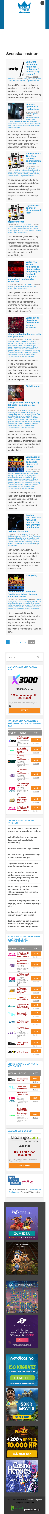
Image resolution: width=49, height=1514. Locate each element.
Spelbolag (36, 351)
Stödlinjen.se (35, 1189)
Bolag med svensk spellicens (18, 341)
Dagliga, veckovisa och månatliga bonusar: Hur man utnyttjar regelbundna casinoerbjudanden (23, 923)
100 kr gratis (32, 114)
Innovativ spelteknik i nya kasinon (32, 106)
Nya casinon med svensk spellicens (25, 172)
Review (24, 710)
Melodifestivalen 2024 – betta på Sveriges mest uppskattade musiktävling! (23, 840)
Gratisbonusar (17, 345)
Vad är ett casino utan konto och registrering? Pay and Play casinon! (33, 68)
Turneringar (18, 544)
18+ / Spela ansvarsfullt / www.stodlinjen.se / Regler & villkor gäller (23, 764)
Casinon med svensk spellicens (18, 121)
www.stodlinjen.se (35, 1500)
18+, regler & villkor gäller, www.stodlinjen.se (23, 703)
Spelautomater (34, 174)
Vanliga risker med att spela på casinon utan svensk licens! (33, 462)
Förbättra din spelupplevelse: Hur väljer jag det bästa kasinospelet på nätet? (24, 903)
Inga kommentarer (33, 81)
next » (31, 642)
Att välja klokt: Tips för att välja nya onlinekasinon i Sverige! (33, 158)
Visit (36, 740)
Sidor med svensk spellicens (17, 125)
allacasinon (11, 79)
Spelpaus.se (14, 1192)
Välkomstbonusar (14, 356)
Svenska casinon (19, 81)
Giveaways (11, 538)
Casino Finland (26, 536)
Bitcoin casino (31, 119)
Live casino (34, 226)
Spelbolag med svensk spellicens (19, 353)
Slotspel (25, 174)
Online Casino (35, 123)
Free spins (31, 79)
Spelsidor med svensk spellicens (23, 353)
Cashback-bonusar (14, 536)
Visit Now (24, 1165)
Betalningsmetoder (32, 118)
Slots (25, 79)
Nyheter (26, 123)
